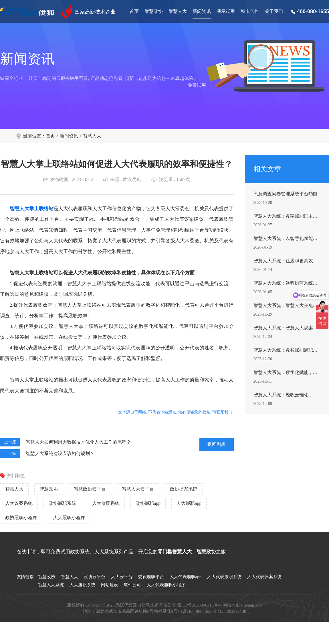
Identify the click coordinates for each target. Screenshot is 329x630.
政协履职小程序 (21, 517)
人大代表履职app (186, 576)
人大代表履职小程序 (166, 584)
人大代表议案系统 (264, 576)
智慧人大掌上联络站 (31, 208)
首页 (134, 11)
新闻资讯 (202, 11)
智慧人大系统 (51, 584)
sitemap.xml (251, 605)
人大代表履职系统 (224, 576)
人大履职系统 (106, 503)
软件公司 (132, 584)
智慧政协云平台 (90, 489)
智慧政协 (153, 11)
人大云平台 (121, 576)
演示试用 (226, 11)
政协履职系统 (62, 503)
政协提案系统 (183, 489)
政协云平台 (94, 576)
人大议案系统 (19, 503)
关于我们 (274, 11)
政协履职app (148, 503)
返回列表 (216, 444)
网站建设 (109, 584)
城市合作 (250, 11)
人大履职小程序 (69, 517)
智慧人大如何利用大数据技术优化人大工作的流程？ (78, 442)
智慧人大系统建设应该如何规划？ (60, 453)
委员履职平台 (151, 576)
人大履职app (189, 503)
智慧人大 (178, 11)
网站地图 (231, 605)
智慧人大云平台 (138, 489)
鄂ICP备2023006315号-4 (199, 605)
